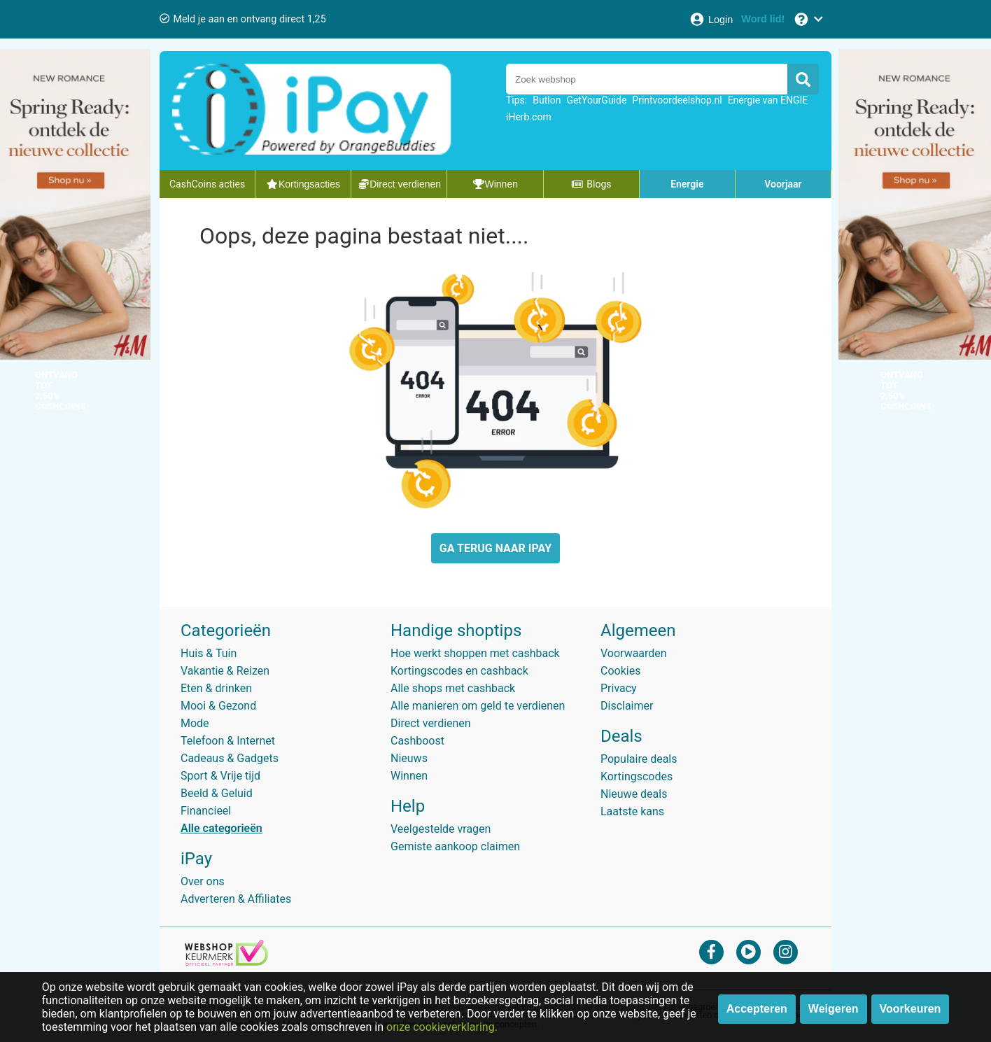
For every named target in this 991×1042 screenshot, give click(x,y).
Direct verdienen (431, 723)
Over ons (203, 881)
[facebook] (711, 951)
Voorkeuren (910, 1009)
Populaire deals (638, 759)
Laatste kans (632, 811)
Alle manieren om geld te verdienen (478, 705)
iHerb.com (528, 116)
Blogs (591, 184)
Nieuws (409, 758)
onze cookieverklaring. (442, 1027)
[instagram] (785, 951)
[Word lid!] (763, 19)
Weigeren (833, 1009)
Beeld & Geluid (217, 793)
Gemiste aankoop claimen (455, 846)
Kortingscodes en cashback (459, 670)
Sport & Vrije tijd (220, 775)
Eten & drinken (216, 688)
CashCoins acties (207, 184)
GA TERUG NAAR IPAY (495, 548)
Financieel (206, 810)
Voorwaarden (633, 653)
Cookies (620, 670)
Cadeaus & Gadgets (230, 758)
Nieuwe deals (633, 794)
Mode (195, 723)
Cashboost (417, 740)
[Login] (711, 19)
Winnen (409, 775)
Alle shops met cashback (453, 688)
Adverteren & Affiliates (236, 899)
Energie (686, 184)
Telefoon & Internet (228, 740)
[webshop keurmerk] (226, 962)
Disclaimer (626, 705)
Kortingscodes (636, 776)
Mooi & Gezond (218, 705)
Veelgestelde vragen (441, 829)
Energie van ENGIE (768, 100)
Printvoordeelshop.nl (677, 100)
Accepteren (756, 1009)
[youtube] (748, 951)
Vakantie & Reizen (225, 670)
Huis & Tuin (209, 653)
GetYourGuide (596, 100)
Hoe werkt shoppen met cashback (475, 653)
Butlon (547, 100)
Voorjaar (782, 184)
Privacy (618, 688)
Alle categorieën (221, 828)
